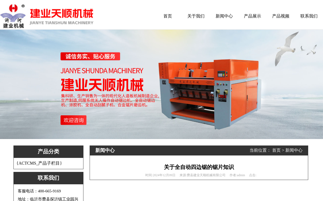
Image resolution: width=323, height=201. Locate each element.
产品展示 (252, 16)
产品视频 (280, 16)
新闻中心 (224, 16)
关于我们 (196, 16)
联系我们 (309, 16)
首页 (167, 16)
